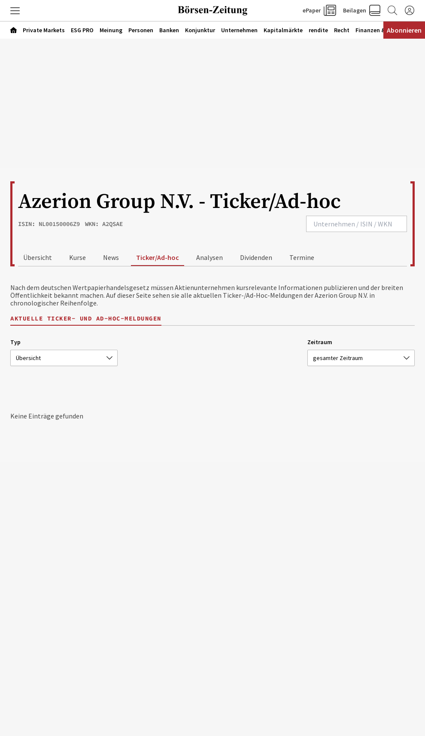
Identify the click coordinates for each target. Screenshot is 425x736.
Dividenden (256, 257)
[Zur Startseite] (212, 10)
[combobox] (356, 224)
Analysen (209, 257)
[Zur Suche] (392, 10)
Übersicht (37, 257)
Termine (301, 257)
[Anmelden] (409, 10)
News (111, 257)
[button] (15, 10)
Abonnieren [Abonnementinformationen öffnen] (404, 30)
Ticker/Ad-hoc (157, 257)
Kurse (77, 257)
